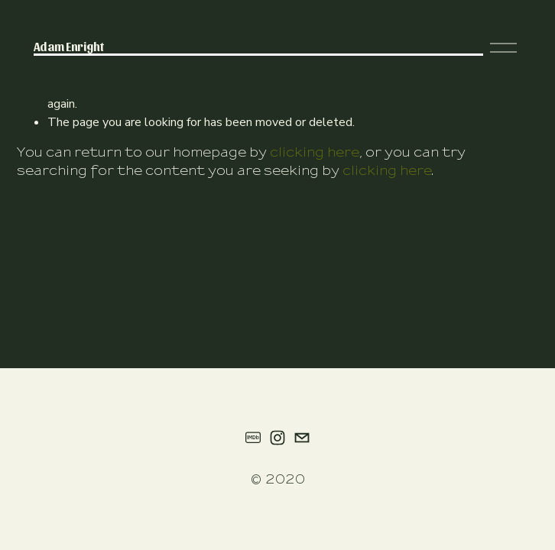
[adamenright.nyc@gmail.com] (302, 437)
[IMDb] (253, 437)
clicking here (314, 152)
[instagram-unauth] (277, 437)
